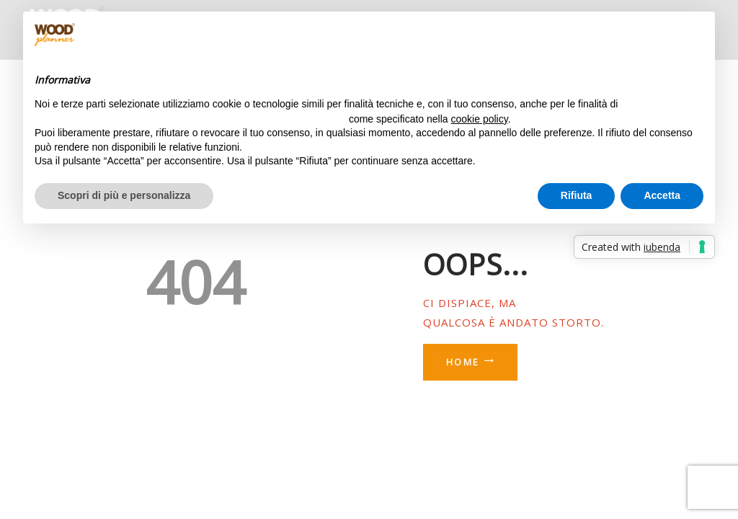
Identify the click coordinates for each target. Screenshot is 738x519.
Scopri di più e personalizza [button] (124, 195)
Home (463, 362)
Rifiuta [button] (576, 195)
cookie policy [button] (479, 119)
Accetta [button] (662, 195)
